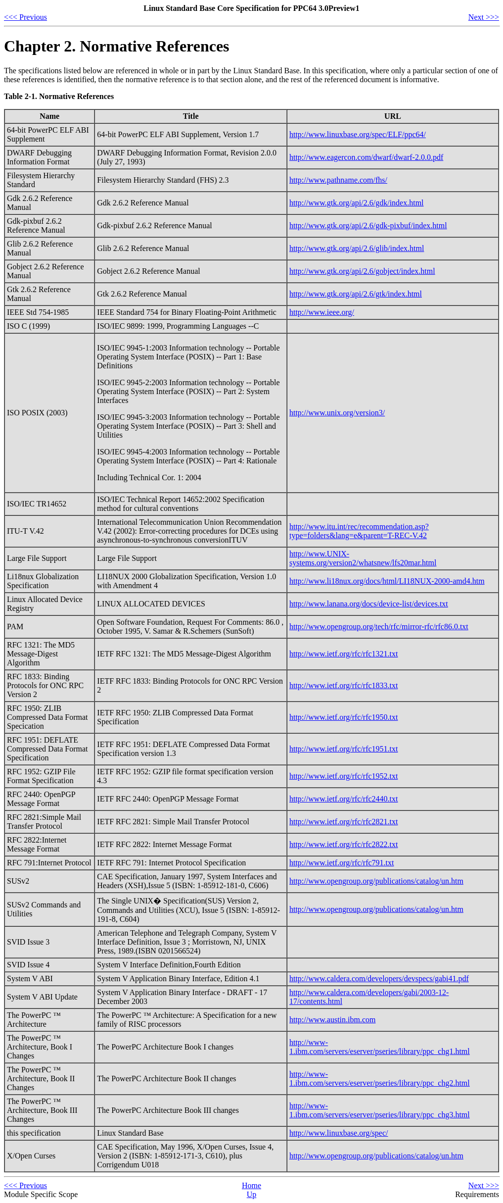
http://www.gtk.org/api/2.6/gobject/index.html (362, 271)
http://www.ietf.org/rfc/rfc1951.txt (343, 749)
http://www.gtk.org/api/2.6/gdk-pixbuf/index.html (368, 225)
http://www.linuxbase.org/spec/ (338, 1133)
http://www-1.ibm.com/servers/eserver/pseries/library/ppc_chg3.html (379, 1110)
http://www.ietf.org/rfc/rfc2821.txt (343, 821)
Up (252, 1194)
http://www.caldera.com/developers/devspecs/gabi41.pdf (379, 978)
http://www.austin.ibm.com (332, 1019)
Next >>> (483, 17)
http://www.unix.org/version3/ (337, 412)
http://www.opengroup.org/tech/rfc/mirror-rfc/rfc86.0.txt (378, 626)
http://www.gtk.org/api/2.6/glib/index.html (356, 248)
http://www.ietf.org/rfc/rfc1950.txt (343, 717)
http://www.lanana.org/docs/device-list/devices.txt (368, 604)
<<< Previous (25, 17)
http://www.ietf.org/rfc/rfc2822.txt (343, 844)
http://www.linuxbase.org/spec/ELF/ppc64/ (357, 134)
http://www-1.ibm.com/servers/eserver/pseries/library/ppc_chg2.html (379, 1078)
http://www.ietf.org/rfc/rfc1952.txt (343, 776)
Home (251, 1185)
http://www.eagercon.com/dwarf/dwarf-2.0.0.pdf (366, 157)
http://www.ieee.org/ (321, 312)
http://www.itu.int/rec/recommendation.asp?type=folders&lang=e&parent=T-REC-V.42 (359, 531)
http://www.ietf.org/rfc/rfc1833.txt (343, 685)
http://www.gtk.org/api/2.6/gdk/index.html (356, 203)
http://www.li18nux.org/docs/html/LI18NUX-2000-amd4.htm (387, 581)
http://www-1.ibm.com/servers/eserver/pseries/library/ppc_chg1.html (379, 1046)
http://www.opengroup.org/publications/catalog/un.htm (376, 881)
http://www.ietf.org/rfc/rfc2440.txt (343, 799)
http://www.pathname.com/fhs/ (338, 180)
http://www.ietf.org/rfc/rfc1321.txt (343, 654)
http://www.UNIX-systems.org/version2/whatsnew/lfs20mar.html (362, 558)
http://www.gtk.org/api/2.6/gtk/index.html (355, 294)
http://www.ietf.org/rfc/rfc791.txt (341, 862)
